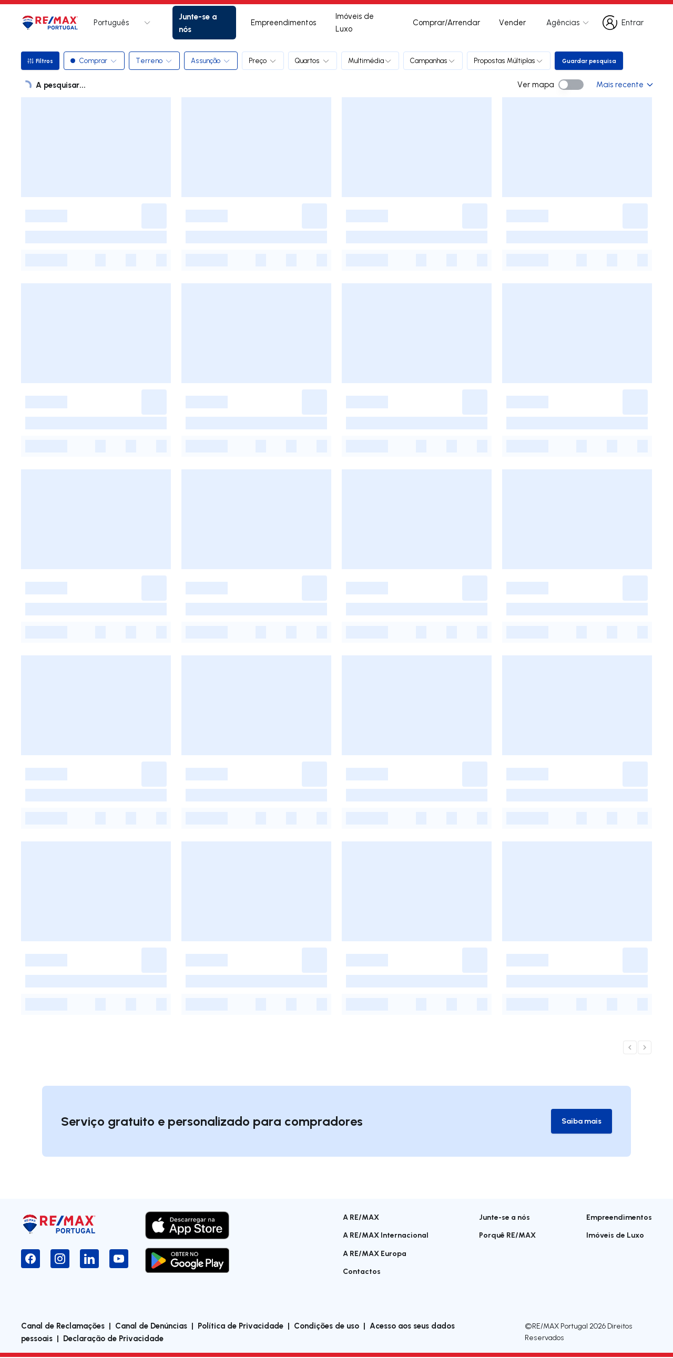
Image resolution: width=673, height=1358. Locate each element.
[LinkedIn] (89, 1259)
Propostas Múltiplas (511, 60)
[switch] (571, 84)
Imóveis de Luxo (354, 22)
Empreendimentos (283, 22)
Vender (512, 22)
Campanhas (435, 60)
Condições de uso (326, 1326)
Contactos (362, 1272)
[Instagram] (59, 1259)
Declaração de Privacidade (113, 1339)
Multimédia (372, 60)
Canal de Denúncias (151, 1326)
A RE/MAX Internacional (386, 1235)
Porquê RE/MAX (507, 1235)
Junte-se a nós (198, 22)
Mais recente (624, 84)
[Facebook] (30, 1259)
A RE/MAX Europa (374, 1254)
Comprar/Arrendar (446, 22)
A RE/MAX (361, 1217)
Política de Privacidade (240, 1326)
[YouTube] (118, 1259)
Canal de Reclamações (63, 1326)
